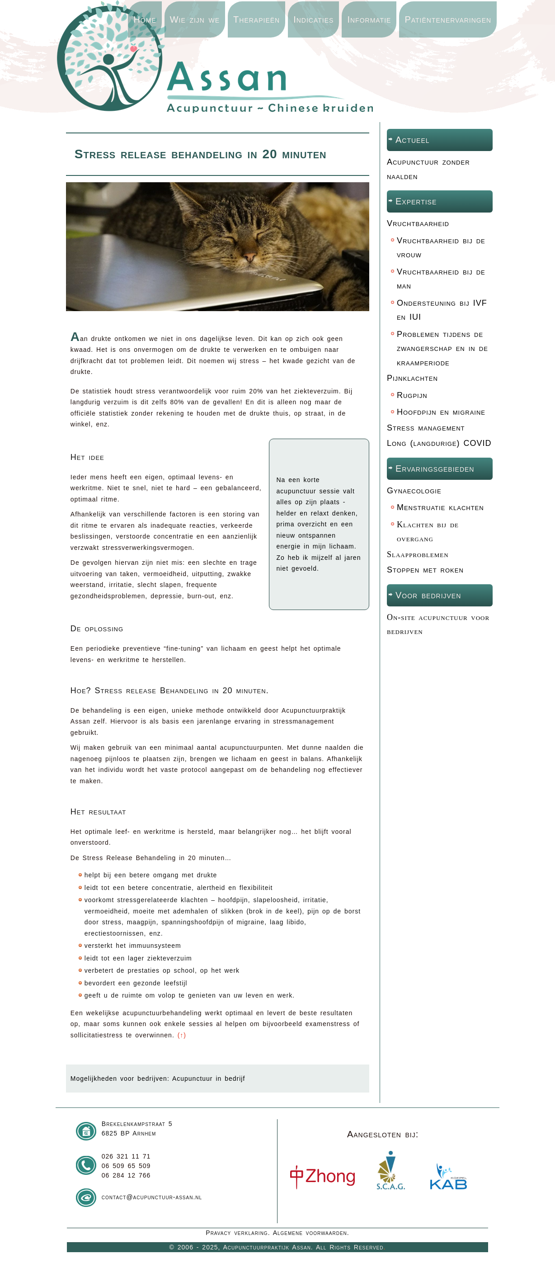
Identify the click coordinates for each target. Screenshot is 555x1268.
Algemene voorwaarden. (311, 1232)
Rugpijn (412, 395)
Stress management (426, 427)
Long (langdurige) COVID (439, 443)
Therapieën (256, 19)
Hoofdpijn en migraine (441, 411)
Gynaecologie (414, 490)
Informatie (369, 19)
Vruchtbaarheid (418, 223)
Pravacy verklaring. (238, 1232)
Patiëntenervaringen (447, 19)
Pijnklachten (412, 378)
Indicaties (313, 19)
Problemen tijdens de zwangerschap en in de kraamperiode (442, 348)
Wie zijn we (195, 19)
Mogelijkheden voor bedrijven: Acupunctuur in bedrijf (158, 1078)
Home (144, 19)
